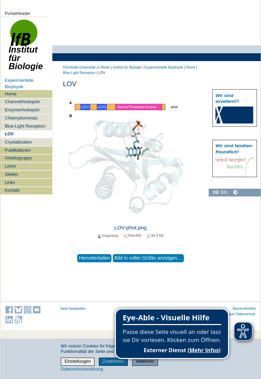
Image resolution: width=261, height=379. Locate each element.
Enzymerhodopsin (22, 109)
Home (10, 93)
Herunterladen (94, 258)
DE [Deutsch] (216, 192)
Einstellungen (78, 361)
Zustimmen (113, 361)
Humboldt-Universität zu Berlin (86, 67)
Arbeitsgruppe (18, 157)
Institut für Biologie (25, 48)
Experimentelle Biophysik (163, 67)
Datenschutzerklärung (82, 369)
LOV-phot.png (131, 227)
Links (10, 182)
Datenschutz (246, 314)
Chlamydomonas (21, 117)
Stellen (11, 174)
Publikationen (18, 150)
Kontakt (12, 190)
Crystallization (18, 142)
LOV (9, 133)
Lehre (10, 166)
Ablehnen (145, 361)
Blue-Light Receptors (25, 126)
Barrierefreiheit (244, 308)
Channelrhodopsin (22, 101)
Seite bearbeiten (73, 308)
